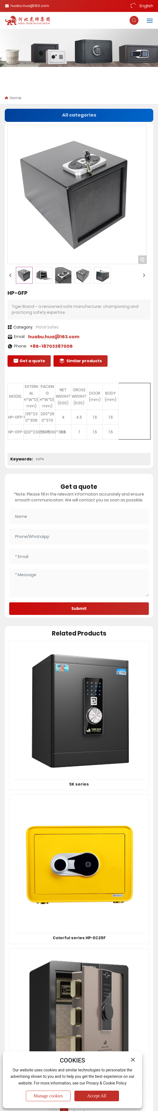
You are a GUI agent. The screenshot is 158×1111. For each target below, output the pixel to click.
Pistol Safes (47, 327)
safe (40, 459)
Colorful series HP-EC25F (79, 938)
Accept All (96, 1095)
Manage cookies (48, 1095)
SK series (79, 784)
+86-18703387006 (51, 346)
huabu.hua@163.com (27, 5)
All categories (79, 115)
